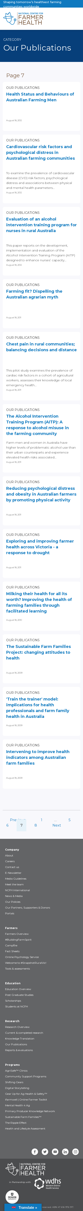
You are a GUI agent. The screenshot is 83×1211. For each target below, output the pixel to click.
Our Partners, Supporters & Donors (27, 907)
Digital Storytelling (17, 1088)
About (9, 855)
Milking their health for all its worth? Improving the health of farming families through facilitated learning (39, 602)
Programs (12, 1064)
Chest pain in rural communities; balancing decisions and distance (41, 347)
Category (12, 40)
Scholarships (13, 1000)
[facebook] (34, 1151)
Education (13, 983)
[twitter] (45, 1151)
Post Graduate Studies (19, 995)
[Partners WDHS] (47, 1183)
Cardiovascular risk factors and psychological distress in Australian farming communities (40, 152)
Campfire (11, 945)
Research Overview (17, 1027)
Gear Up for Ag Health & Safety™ (26, 1093)
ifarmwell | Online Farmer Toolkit (26, 1099)
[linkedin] (65, 1151)
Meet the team (14, 884)
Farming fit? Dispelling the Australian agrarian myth (34, 294)
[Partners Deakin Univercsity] (12, 1197)
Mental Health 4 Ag (17, 1105)
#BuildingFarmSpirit (18, 939)
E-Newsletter (13, 872)
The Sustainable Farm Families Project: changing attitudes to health (38, 652)
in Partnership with (20, 1182)
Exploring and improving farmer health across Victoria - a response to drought (40, 547)
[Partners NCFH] (25, 1169)
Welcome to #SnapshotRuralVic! (25, 962)
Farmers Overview (17, 933)
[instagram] (75, 1151)
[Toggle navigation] (61, 18)
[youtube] (55, 1151)
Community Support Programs (25, 1076)
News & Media (14, 896)
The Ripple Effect (16, 1122)
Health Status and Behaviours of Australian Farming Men (40, 97)
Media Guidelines (15, 878)
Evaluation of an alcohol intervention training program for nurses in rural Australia (41, 225)
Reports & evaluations (19, 1050)
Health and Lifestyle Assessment (25, 1128)
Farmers (11, 928)
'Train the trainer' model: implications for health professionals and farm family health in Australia (37, 708)
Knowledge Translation (19, 1038)
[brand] (27, 19)
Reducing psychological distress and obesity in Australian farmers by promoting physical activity (41, 494)
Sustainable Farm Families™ (23, 1117)
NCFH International (17, 890)
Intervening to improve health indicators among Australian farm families (37, 757)
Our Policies (12, 901)
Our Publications (23, 88)
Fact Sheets (12, 951)
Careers (10, 861)
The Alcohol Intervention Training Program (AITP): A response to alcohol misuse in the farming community (37, 425)
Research (12, 1021)
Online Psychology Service (22, 957)
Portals (9, 913)
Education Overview (18, 989)
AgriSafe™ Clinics (16, 1070)
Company (12, 849)
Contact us (12, 867)
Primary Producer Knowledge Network (30, 1111)
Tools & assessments (17, 968)
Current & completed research (24, 1032)
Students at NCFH (16, 1006)
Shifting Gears (14, 1082)
